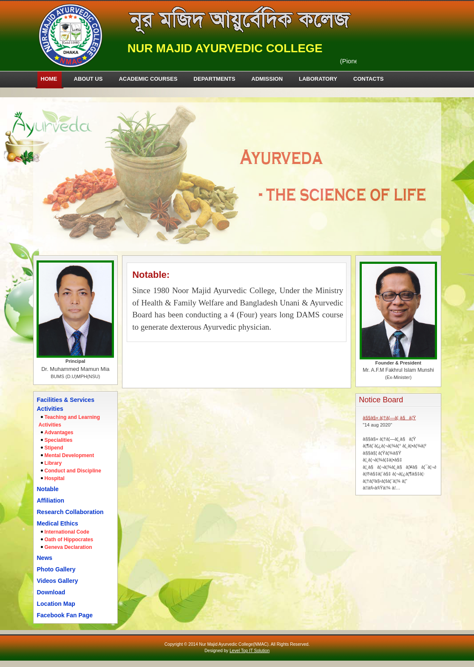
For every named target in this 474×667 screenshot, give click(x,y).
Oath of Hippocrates (69, 540)
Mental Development (69, 455)
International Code (67, 532)
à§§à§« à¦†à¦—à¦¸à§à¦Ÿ (389, 417)
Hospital (55, 478)
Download (51, 592)
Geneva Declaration (68, 547)
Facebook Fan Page (65, 615)
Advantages (59, 432)
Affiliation (51, 500)
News (45, 557)
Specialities (59, 440)
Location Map (56, 603)
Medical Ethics (57, 523)
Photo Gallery (56, 569)
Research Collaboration (70, 512)
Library (53, 463)
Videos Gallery (57, 580)
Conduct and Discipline (73, 471)
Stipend (54, 448)
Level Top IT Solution (250, 650)
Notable (48, 489)
